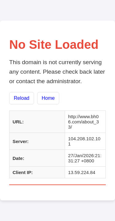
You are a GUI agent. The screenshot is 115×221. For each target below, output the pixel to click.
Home (48, 98)
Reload (21, 98)
